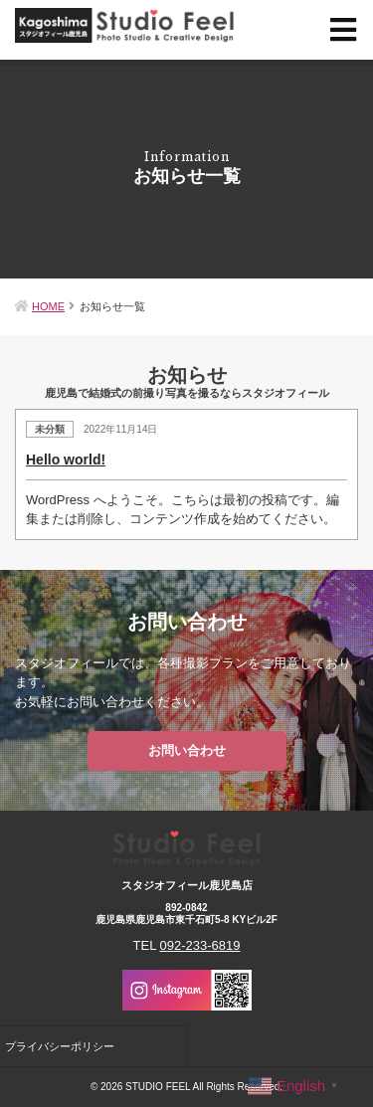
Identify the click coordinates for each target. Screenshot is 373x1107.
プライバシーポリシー (59, 1046)
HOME (48, 306)
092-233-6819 (200, 945)
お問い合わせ (187, 750)
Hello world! (65, 459)
